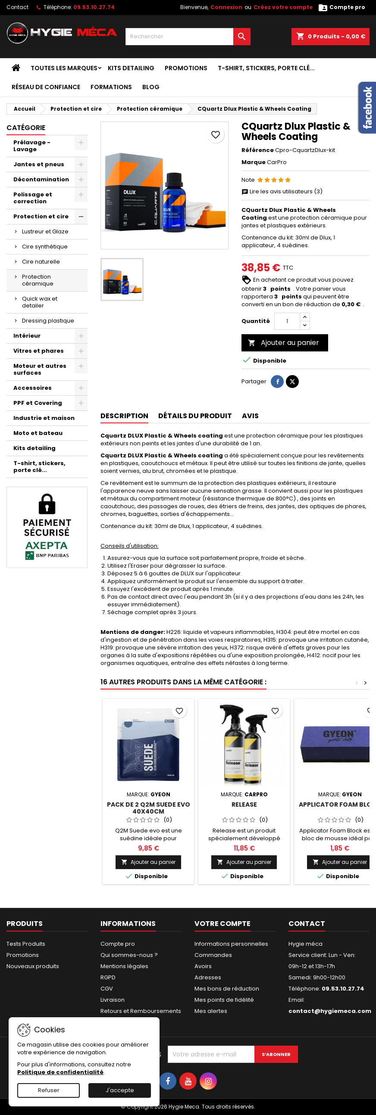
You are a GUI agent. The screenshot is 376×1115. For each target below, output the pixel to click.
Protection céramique (37, 280)
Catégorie (25, 128)
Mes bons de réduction (226, 989)
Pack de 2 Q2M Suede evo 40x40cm (148, 808)
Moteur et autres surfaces (39, 369)
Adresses (207, 977)
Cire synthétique (45, 246)
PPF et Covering (37, 403)
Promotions (186, 68)
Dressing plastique (48, 321)
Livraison (112, 1000)
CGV (106, 989)
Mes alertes (210, 1011)
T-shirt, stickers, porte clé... (266, 68)
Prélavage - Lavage (31, 145)
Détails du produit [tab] (195, 416)
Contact (17, 7)
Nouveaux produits (32, 966)
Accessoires (32, 388)
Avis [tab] (250, 416)
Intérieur (27, 336)
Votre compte (222, 924)
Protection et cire (41, 216)
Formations (111, 87)
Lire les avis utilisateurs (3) (282, 192)
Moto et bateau (38, 433)
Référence (257, 150)
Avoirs (203, 966)
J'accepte (120, 1090)
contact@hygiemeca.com (329, 1011)
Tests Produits (25, 944)
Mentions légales (124, 966)
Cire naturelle (41, 262)
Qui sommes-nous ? (129, 955)
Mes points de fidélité (224, 1000)
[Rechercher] (188, 36)
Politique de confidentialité (60, 1072)
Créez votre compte (283, 7)
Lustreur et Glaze (45, 231)
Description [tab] (124, 416)
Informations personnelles (231, 944)
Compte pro (117, 944)
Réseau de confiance (46, 87)
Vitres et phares (38, 351)
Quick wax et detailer (39, 302)
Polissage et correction (32, 197)
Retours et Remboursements (140, 1011)
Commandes (213, 955)
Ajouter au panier (283, 343)
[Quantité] (287, 321)
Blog (151, 87)
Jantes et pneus (38, 164)
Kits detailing (131, 68)
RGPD (108, 977)
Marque (253, 162)
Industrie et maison (44, 418)
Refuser (49, 1090)
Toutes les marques (64, 68)
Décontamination (41, 179)
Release (244, 804)
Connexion (226, 7)
